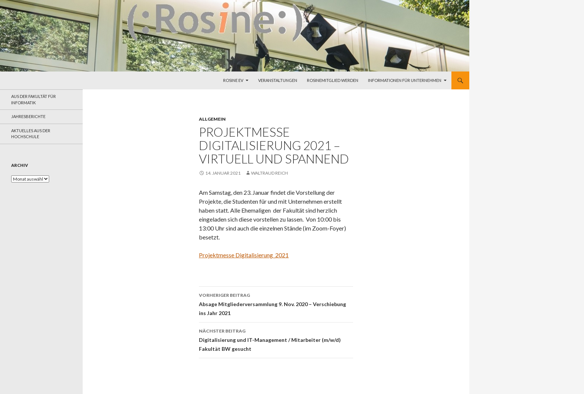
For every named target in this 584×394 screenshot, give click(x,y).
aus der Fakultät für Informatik (33, 99)
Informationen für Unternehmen (404, 80)
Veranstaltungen (277, 80)
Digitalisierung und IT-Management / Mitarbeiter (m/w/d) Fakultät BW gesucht (276, 339)
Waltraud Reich (269, 173)
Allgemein (212, 119)
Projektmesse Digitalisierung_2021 (244, 254)
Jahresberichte (28, 116)
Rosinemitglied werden (332, 80)
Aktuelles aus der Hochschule (30, 133)
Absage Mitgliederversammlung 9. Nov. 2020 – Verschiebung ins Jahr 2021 (276, 303)
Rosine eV (233, 80)
